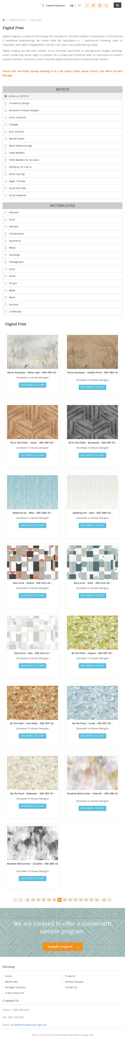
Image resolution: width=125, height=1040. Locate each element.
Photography (16, 262)
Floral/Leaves (16, 233)
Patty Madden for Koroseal (24, 160)
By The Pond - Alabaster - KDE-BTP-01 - (32, 793)
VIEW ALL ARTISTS (16, 96)
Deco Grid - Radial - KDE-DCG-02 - (32, 583)
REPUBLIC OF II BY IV (20, 167)
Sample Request (55, 5)
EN (71, 5)
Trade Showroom (14, 993)
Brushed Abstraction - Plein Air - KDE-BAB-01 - (92, 794)
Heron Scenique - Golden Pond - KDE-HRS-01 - (92, 373)
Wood (12, 297)
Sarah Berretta (17, 188)
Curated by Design (19, 103)
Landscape (15, 311)
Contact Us (71, 987)
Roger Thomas (17, 181)
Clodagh (13, 124)
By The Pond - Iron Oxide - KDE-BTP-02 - (32, 723)
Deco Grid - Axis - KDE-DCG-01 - (32, 653)
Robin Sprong (16, 174)
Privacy (35, 1035)
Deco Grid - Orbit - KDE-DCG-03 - (92, 583)
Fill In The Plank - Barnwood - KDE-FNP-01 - (92, 442)
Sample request (63, 947)
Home (8, 976)
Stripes (13, 283)
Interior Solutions (18, 20)
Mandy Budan (16, 138)
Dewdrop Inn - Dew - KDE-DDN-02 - (92, 512)
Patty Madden (17, 152)
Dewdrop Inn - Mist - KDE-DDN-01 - (32, 512)
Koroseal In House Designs (24, 110)
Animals (13, 304)
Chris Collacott (17, 117)
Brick (12, 219)
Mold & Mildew (60, 1035)
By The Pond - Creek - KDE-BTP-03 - (92, 723)
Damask (13, 226)
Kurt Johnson (16, 131)
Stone (12, 276)
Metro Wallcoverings (20, 145)
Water (12, 290)
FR (79, 5)
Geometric (15, 240)
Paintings (14, 255)
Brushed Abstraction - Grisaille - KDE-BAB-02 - (32, 865)
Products (70, 976)
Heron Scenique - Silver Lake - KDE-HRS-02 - (32, 372)
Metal (12, 247)
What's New (11, 981)
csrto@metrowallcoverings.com (29, 1024)
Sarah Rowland (17, 195)
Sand (12, 269)
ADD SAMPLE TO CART (32, 385)
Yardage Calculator (15, 987)
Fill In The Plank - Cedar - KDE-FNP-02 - (32, 442)
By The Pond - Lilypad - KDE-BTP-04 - (92, 653)
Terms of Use (46, 1035)
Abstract (14, 212)
